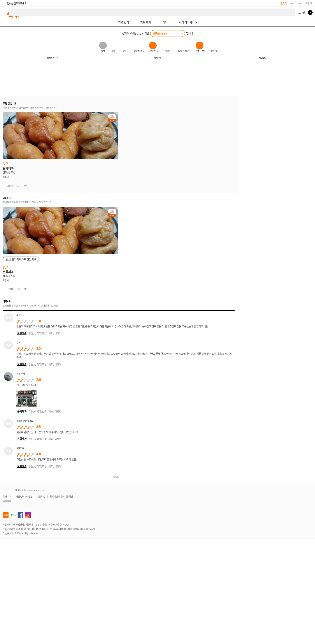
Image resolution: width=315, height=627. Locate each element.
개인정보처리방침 (24, 496)
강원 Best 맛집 (160, 33)
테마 (157, 58)
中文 (300, 3)
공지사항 (7, 501)
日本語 (308, 3)
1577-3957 (41, 528)
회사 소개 (7, 496)
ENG (292, 3)
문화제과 (21, 333)
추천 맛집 (52, 58)
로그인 (301, 12)
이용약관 (41, 496)
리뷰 (262, 58)
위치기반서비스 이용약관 (61, 496)
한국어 (284, 3)
